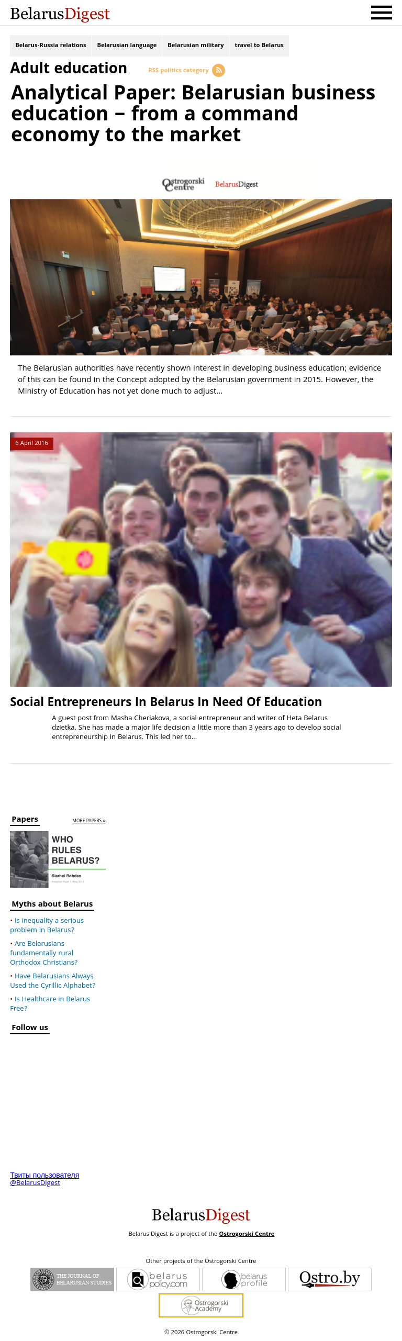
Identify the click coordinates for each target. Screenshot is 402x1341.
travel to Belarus (259, 46)
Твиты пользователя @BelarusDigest (44, 1179)
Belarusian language (127, 46)
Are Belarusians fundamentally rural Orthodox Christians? (43, 953)
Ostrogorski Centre (246, 1234)
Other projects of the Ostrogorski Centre (201, 1261)
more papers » (88, 820)
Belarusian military (196, 46)
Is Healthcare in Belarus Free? (50, 1003)
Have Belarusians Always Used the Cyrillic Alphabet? (52, 980)
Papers (25, 820)
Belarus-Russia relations (50, 46)
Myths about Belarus (52, 905)
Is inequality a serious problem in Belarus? (47, 925)
